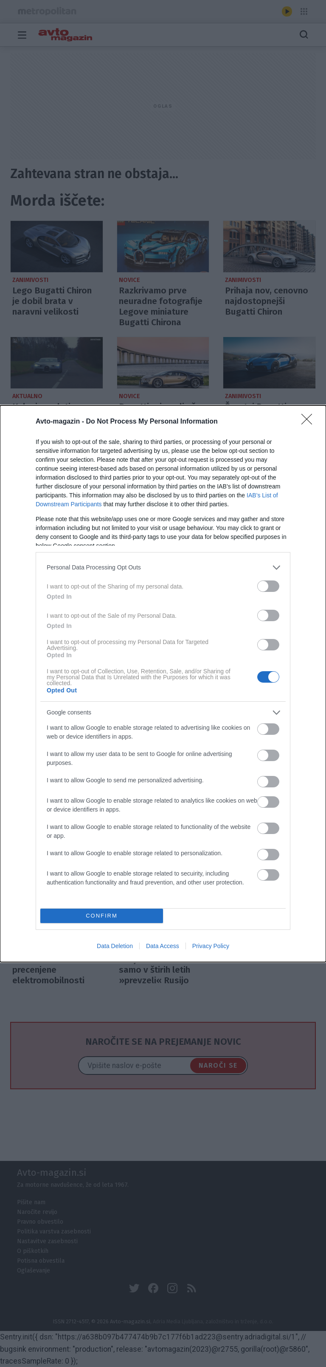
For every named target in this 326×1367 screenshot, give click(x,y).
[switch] (268, 586)
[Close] (309, 422)
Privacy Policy (210, 946)
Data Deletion (115, 946)
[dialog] (163, 683)
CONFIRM (102, 915)
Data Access (162, 946)
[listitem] (163, 567)
